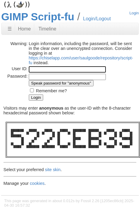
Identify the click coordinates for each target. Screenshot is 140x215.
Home (24, 28)
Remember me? (51, 90)
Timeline (47, 28)
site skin (53, 169)
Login (134, 13)
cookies (37, 183)
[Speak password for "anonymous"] (61, 83)
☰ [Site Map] (9, 28)
